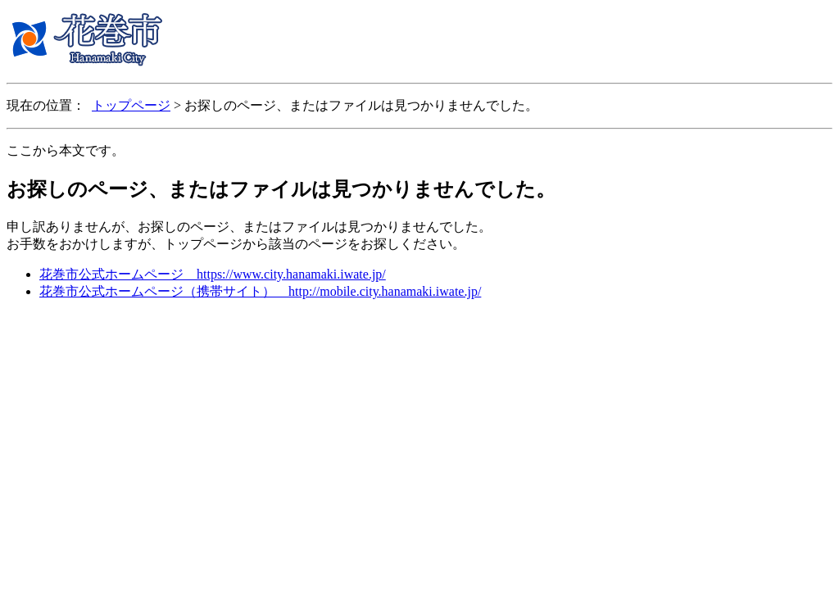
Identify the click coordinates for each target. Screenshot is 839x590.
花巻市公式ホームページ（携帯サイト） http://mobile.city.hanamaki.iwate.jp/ (260, 291)
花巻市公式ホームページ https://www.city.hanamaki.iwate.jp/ (212, 274)
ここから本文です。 (66, 150)
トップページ (131, 105)
